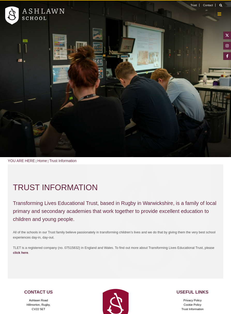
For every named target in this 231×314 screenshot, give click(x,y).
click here (20, 253)
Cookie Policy (193, 304)
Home (42, 161)
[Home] (34, 15)
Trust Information (193, 309)
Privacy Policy (192, 300)
